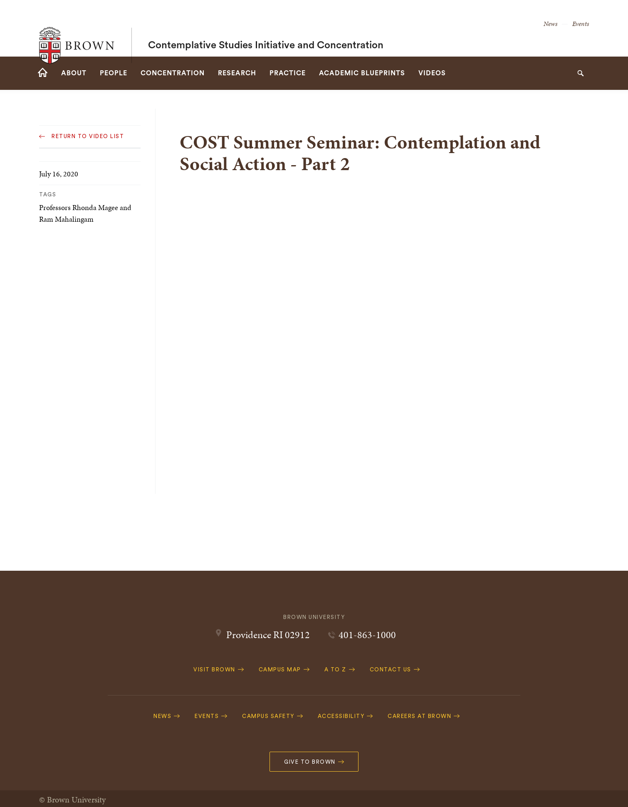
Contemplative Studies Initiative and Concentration (265, 28)
